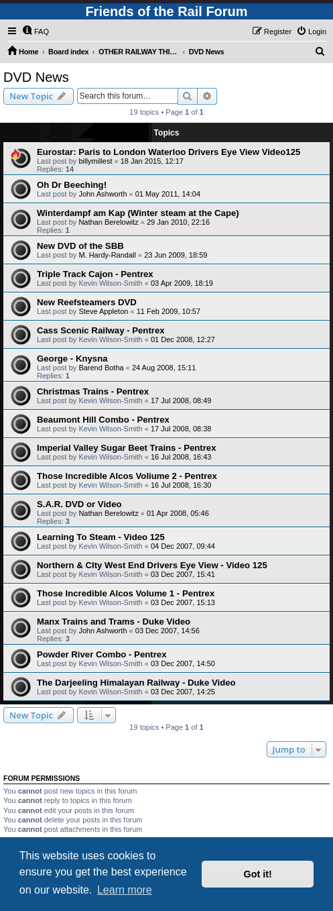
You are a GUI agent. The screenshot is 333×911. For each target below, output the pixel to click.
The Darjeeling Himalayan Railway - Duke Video (136, 683)
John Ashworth (102, 194)
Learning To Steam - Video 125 (101, 537)
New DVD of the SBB (80, 246)
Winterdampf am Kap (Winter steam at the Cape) (138, 213)
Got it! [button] (258, 874)
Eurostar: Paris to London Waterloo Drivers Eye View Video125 (168, 152)
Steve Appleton (103, 311)
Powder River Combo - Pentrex (101, 654)
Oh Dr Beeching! (72, 185)
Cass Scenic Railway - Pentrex (101, 330)
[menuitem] (35, 31)
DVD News (36, 77)
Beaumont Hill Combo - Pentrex (103, 420)
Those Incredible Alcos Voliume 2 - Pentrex (127, 476)
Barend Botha (100, 368)
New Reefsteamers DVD (87, 302)
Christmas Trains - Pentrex (93, 391)
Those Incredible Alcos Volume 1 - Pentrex (125, 593)
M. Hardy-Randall (107, 255)
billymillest (95, 161)
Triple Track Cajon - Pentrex (95, 274)
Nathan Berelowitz (108, 222)
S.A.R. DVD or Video (79, 504)
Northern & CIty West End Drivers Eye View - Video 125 (152, 565)
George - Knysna (72, 359)
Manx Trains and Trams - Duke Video (113, 622)
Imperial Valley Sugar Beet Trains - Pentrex (126, 448)
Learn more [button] (124, 890)
